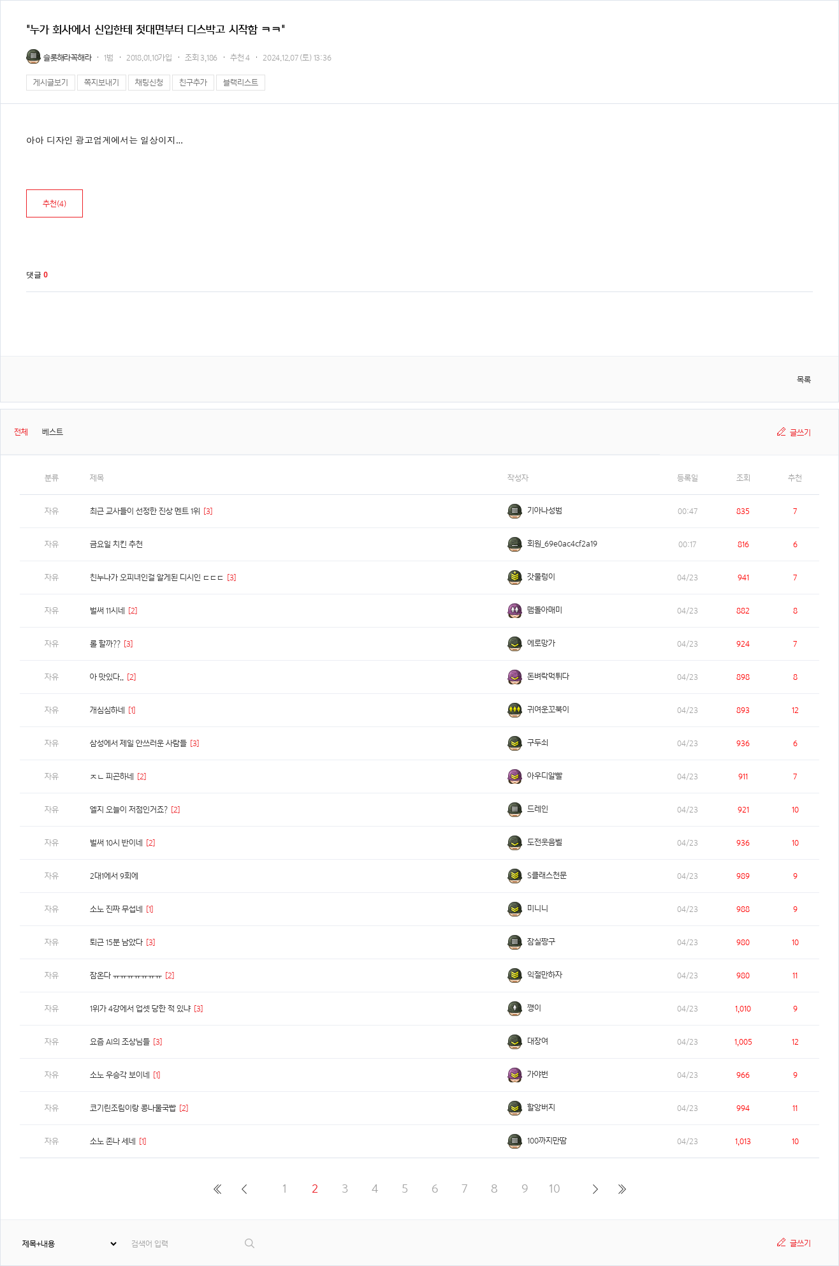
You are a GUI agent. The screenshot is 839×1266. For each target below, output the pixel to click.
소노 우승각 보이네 (120, 1075)
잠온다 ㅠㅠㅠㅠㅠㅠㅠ (126, 975)
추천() (54, 204)
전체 (21, 432)
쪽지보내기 (101, 82)
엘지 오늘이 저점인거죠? (129, 809)
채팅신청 (149, 82)
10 (554, 1188)
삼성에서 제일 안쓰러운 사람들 (138, 743)
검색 (250, 1243)
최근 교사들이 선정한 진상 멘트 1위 (145, 511)
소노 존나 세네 (113, 1141)
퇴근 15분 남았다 (116, 942)
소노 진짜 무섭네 (116, 909)
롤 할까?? (105, 644)
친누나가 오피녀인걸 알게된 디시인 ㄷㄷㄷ (157, 577)
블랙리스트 (240, 82)
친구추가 (193, 82)
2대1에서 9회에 (114, 876)
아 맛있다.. (107, 677)
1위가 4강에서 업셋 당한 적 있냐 (140, 1008)
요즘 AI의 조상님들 (120, 1042)
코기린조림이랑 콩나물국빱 (133, 1108)
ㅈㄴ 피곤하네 (112, 776)
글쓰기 (800, 433)
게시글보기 (50, 82)
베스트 (52, 432)
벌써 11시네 (107, 610)
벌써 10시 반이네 (116, 843)
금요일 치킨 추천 (116, 544)
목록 (804, 380)
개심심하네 (107, 710)
